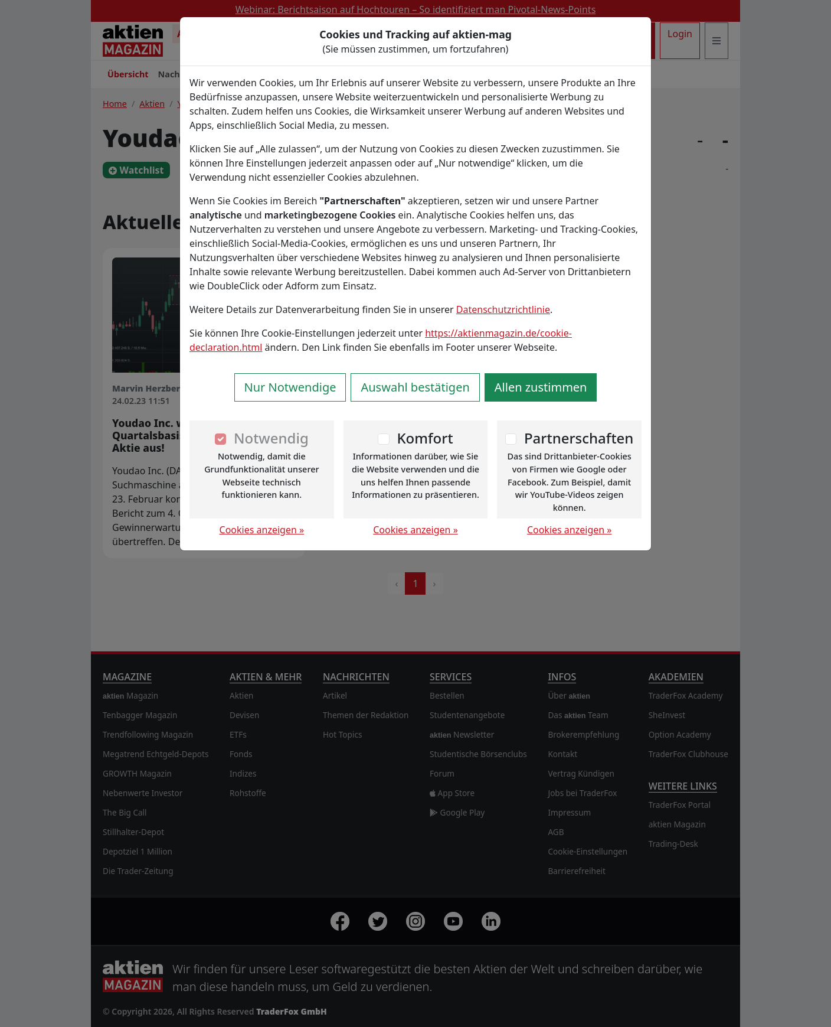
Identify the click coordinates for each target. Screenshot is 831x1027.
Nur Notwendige (290, 387)
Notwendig (271, 438)
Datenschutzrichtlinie (503, 309)
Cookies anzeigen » (262, 529)
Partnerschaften (579, 438)
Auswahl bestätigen (415, 387)
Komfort (425, 438)
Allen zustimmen (541, 387)
